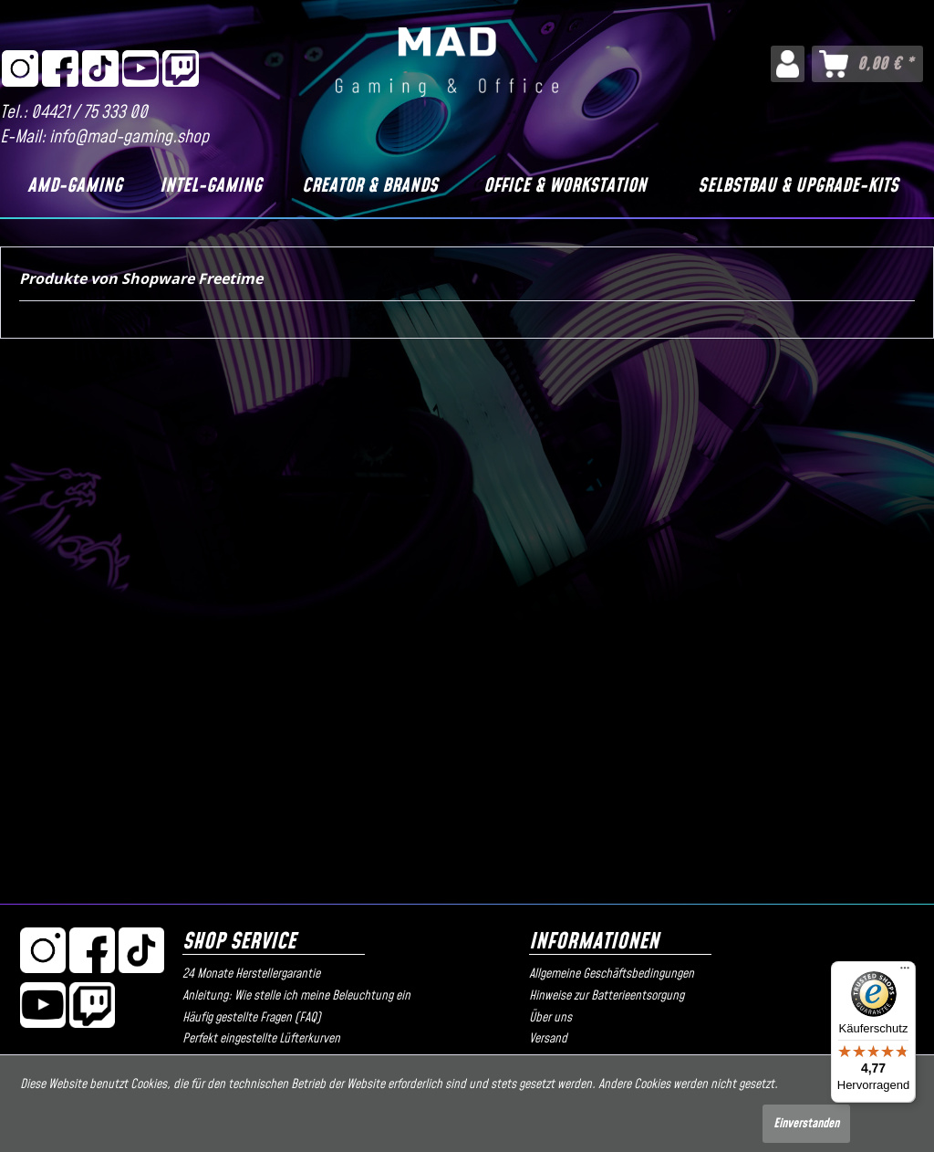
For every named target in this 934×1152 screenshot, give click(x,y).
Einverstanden (806, 1124)
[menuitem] (787, 64)
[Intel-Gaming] (210, 186)
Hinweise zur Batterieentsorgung (606, 996)
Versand (548, 1039)
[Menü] (905, 972)
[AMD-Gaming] (74, 186)
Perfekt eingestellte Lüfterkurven (261, 1039)
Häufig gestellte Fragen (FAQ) (251, 1018)
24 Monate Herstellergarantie (251, 974)
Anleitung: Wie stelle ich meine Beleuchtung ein (296, 996)
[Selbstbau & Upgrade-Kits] (797, 186)
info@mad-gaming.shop (129, 137)
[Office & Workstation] (565, 186)
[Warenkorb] (867, 64)
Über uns (550, 1018)
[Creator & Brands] (369, 186)
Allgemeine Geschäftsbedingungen (611, 974)
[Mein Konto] (787, 64)
